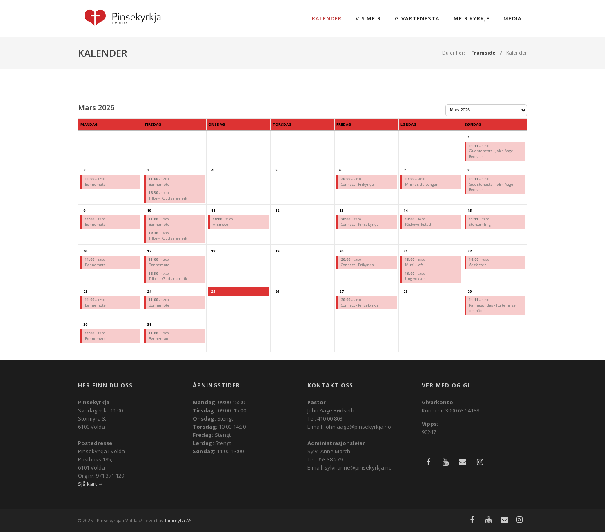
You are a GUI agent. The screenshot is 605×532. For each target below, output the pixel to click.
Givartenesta (417, 18)
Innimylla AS (178, 520)
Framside (483, 52)
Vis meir (368, 18)
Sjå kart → (90, 483)
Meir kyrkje (471, 18)
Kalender (327, 18)
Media (512, 18)
